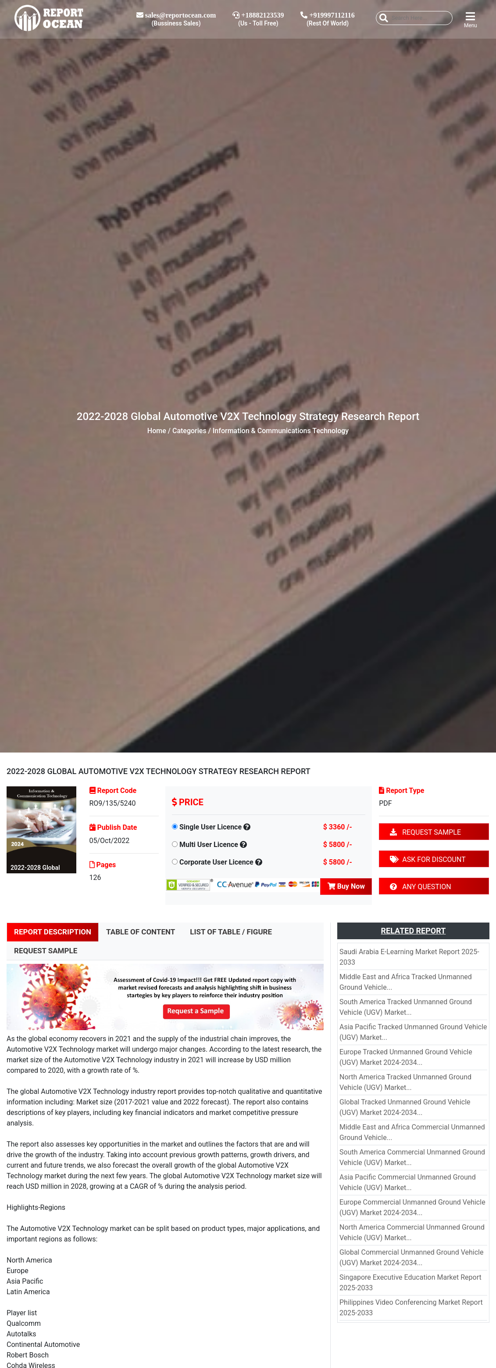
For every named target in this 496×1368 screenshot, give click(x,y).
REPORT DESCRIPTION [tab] (52, 931)
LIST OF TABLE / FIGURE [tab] (231, 931)
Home (156, 431)
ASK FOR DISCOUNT (427, 859)
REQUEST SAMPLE (425, 832)
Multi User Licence (208, 844)
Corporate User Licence (216, 862)
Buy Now (346, 886)
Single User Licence (210, 827)
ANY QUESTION (420, 887)
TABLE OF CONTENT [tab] (140, 931)
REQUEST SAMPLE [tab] (45, 950)
